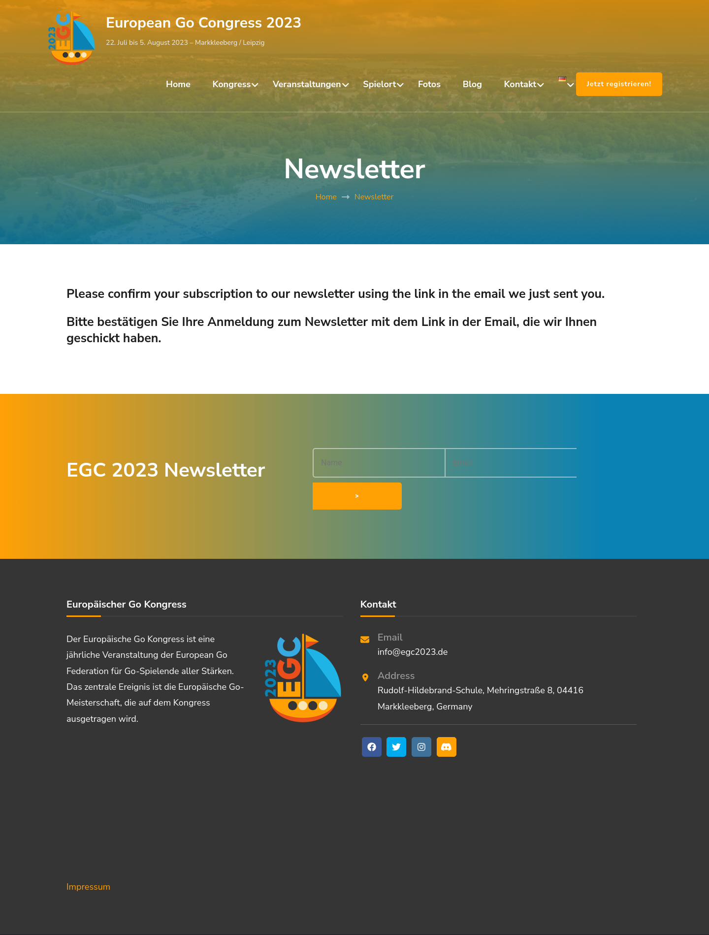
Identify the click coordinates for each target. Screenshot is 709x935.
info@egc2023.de (413, 623)
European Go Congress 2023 (203, 23)
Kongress (232, 84)
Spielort (379, 84)
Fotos (429, 84)
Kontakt (520, 84)
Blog (472, 84)
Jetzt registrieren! (619, 84)
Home (178, 84)
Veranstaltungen (307, 84)
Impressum (88, 858)
